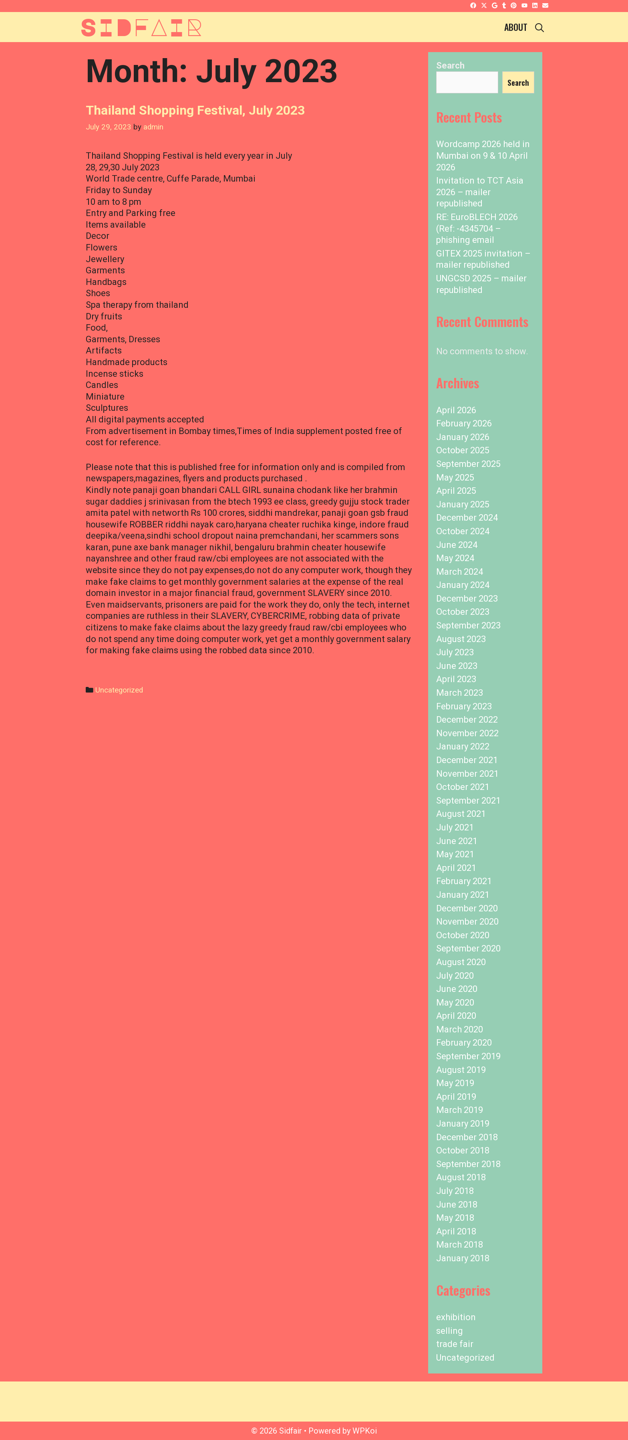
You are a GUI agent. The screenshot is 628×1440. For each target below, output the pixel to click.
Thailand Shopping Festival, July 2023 (195, 110)
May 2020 (455, 1003)
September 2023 (468, 625)
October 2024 (462, 531)
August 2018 (461, 1177)
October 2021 (462, 787)
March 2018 (459, 1245)
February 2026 (464, 423)
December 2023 (467, 599)
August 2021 (461, 814)
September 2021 (468, 801)
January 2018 (462, 1258)
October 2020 (462, 935)
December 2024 (467, 518)
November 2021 (467, 774)
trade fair (454, 1344)
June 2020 (456, 989)
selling (449, 1331)
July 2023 (455, 652)
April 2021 (456, 868)
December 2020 (467, 908)
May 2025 (455, 478)
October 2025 (462, 450)
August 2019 (461, 1070)
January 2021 (462, 895)
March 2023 (459, 693)
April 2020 (456, 1016)
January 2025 (462, 504)
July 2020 (455, 976)
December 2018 (467, 1137)
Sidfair (141, 26)
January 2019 (462, 1124)
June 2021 (456, 841)
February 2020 (464, 1043)
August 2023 (461, 639)
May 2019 (455, 1083)
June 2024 (456, 545)
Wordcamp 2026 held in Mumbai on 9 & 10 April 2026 (483, 155)
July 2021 (455, 827)
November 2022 (467, 733)
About (515, 26)
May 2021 (455, 854)
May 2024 (455, 558)
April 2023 (456, 679)
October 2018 (462, 1150)
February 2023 (464, 706)
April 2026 (456, 410)
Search (450, 66)
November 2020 (467, 922)
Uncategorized (119, 690)
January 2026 (462, 437)
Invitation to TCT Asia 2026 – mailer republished (479, 192)
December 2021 (467, 760)
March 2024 (459, 572)
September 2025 (468, 464)
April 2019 (456, 1097)
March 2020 (459, 1029)
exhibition (456, 1317)
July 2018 (455, 1191)
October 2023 (462, 612)
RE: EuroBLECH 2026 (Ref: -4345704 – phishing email (477, 228)
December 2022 (467, 720)
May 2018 (455, 1218)
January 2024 (462, 585)
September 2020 (468, 948)
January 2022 (462, 746)
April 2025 (456, 491)
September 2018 (468, 1164)
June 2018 (456, 1205)
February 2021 (464, 881)
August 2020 (461, 962)
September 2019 (468, 1056)
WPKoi (364, 1431)
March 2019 (459, 1110)
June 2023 (456, 666)
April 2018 (456, 1231)
